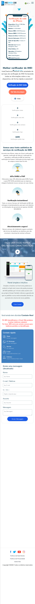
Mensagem (7, 407)
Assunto (6, 398)
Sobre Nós (17, 562)
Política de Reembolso (17, 556)
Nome (5, 372)
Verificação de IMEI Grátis (17, 85)
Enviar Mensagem (17, 419)
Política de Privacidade (17, 559)
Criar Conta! (17, 304)
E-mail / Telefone (9, 381)
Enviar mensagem (12, 338)
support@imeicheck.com (14, 353)
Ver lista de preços (17, 92)
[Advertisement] (17, 487)
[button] (13, 70)
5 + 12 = (6, 390)
